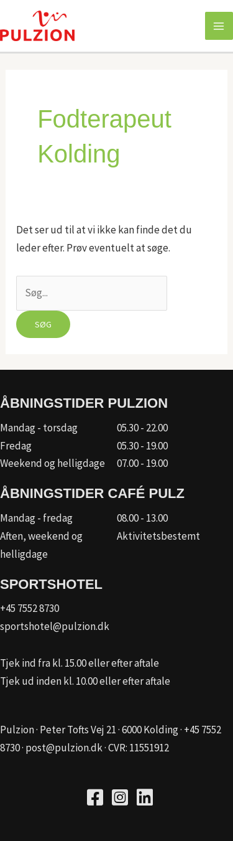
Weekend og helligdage (52, 463)
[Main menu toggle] (219, 26)
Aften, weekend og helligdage (41, 545)
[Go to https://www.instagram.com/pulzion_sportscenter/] (120, 799)
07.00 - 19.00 (142, 463)
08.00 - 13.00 (142, 518)
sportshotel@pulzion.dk (54, 626)
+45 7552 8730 (29, 608)
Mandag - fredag (36, 518)
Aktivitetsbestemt (158, 536)
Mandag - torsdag (39, 428)
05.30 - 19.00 (142, 446)
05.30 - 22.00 (142, 428)
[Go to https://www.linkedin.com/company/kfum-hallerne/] (144, 799)
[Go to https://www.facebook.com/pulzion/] (95, 799)
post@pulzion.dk (64, 747)
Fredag (16, 446)
